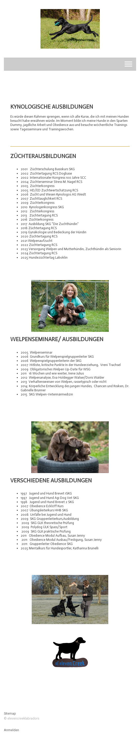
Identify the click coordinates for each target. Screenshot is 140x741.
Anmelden (11, 730)
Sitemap (10, 713)
